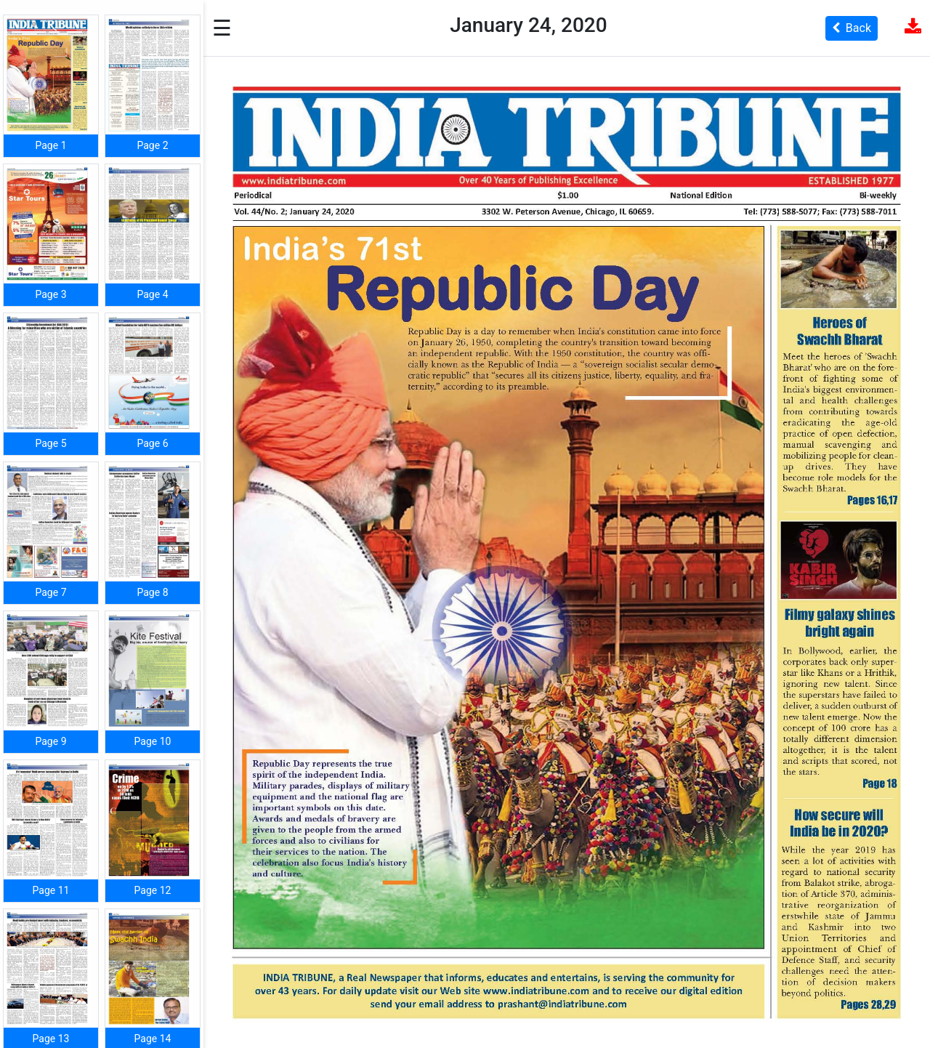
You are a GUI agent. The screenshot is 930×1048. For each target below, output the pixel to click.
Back (851, 28)
